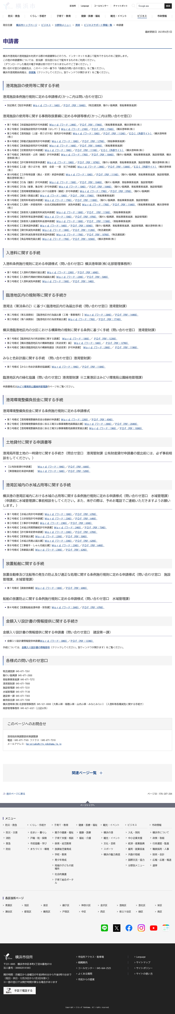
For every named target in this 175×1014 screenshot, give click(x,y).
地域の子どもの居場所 (64, 867)
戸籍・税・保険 (38, 838)
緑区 (140, 911)
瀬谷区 (8, 911)
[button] (87, 772)
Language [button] (85, 6)
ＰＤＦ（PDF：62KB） (86, 541)
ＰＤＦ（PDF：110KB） (87, 200)
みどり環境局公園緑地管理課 (32, 386)
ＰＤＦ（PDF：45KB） (103, 419)
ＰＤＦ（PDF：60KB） (88, 272)
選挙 (155, 865)
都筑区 (27, 911)
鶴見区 (46, 911)
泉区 (45, 905)
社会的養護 (60, 874)
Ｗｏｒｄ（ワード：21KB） (75, 129)
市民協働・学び (38, 843)
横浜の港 (108, 832)
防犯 (8, 849)
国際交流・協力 (136, 860)
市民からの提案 (86, 979)
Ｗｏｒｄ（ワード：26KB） (66, 607)
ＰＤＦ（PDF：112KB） (115, 133)
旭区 (26, 905)
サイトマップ (143, 962)
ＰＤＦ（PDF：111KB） (87, 150)
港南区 (122, 905)
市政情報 (156, 825)
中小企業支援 (135, 838)
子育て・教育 (61, 825)
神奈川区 (86, 905)
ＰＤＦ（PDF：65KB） (81, 523)
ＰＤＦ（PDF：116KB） (124, 204)
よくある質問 (85, 974)
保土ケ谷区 (125, 911)
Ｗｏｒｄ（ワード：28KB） (98, 315)
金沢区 (103, 905)
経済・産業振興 (136, 843)
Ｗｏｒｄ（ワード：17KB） (75, 154)
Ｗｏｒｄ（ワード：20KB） (97, 347)
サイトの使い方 (144, 974)
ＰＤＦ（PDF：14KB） (84, 281)
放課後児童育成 (63, 849)
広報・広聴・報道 (162, 860)
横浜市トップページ (26, 25)
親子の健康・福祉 (64, 832)
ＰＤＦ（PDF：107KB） (89, 162)
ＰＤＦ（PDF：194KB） (75, 105)
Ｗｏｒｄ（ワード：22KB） (61, 272)
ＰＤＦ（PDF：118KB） (94, 367)
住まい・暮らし (38, 832)
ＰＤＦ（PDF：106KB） (103, 154)
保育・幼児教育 (63, 843)
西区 (102, 911)
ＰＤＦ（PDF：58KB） (98, 277)
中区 (83, 911)
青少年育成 (60, 860)
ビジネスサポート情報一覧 (98, 25)
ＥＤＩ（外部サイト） (140, 133)
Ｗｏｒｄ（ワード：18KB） (87, 133)
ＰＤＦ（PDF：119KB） (126, 347)
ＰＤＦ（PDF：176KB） (103, 129)
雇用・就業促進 (136, 849)
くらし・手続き (38, 825)
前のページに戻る (15, 794)
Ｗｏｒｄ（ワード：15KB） (63, 182)
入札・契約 (134, 832)
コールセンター (101, 6)
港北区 (141, 905)
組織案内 (82, 962)
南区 (159, 911)
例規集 (32, 72)
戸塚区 (65, 911)
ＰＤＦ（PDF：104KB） (91, 145)
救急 (8, 843)
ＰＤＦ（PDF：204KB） (126, 424)
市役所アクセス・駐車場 (91, 957)
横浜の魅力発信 (112, 854)
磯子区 (65, 905)
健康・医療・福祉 (88, 825)
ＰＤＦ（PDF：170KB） (91, 125)
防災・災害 (12, 832)
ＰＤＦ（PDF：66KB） (79, 467)
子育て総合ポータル (64, 881)
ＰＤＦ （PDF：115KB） (99, 212)
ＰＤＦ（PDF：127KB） (94, 141)
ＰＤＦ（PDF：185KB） (84, 239)
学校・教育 (60, 854)
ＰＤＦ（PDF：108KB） (131, 428)
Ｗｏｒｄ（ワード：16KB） (47, 105)
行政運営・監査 (161, 843)
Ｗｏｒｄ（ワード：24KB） (63, 125)
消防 (8, 838)
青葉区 (8, 905)
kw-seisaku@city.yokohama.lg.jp (43, 744)
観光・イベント (111, 825)
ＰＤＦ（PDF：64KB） (86, 518)
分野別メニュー (63, 25)
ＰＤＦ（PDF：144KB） (126, 315)
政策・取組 (158, 838)
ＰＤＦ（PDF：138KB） (119, 167)
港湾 (77, 25)
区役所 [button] (73, 6)
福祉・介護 (85, 838)
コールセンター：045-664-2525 (94, 968)
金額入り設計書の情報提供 (36, 647)
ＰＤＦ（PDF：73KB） (95, 527)
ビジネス (46, 25)
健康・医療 (85, 832)
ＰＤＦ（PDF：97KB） (121, 191)
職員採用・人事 (161, 849)
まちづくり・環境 (39, 849)
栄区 (159, 905)
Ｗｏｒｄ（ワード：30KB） (54, 641)
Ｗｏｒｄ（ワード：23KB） (59, 518)
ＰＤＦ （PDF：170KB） (82, 195)
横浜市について (161, 832)
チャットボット (120, 6)
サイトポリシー (144, 968)
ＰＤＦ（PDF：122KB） (105, 338)
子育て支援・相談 (64, 838)
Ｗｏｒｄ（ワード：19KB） (59, 150)
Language (141, 957)
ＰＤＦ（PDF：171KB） (110, 319)
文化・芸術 (109, 843)
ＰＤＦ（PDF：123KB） (82, 641)
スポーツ (108, 849)
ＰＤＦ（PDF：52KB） (79, 471)
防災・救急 (11, 825)
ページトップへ (87, 805)
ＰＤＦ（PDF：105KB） (82, 225)
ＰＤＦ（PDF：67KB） (86, 514)
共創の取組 (134, 854)
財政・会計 (158, 854)
